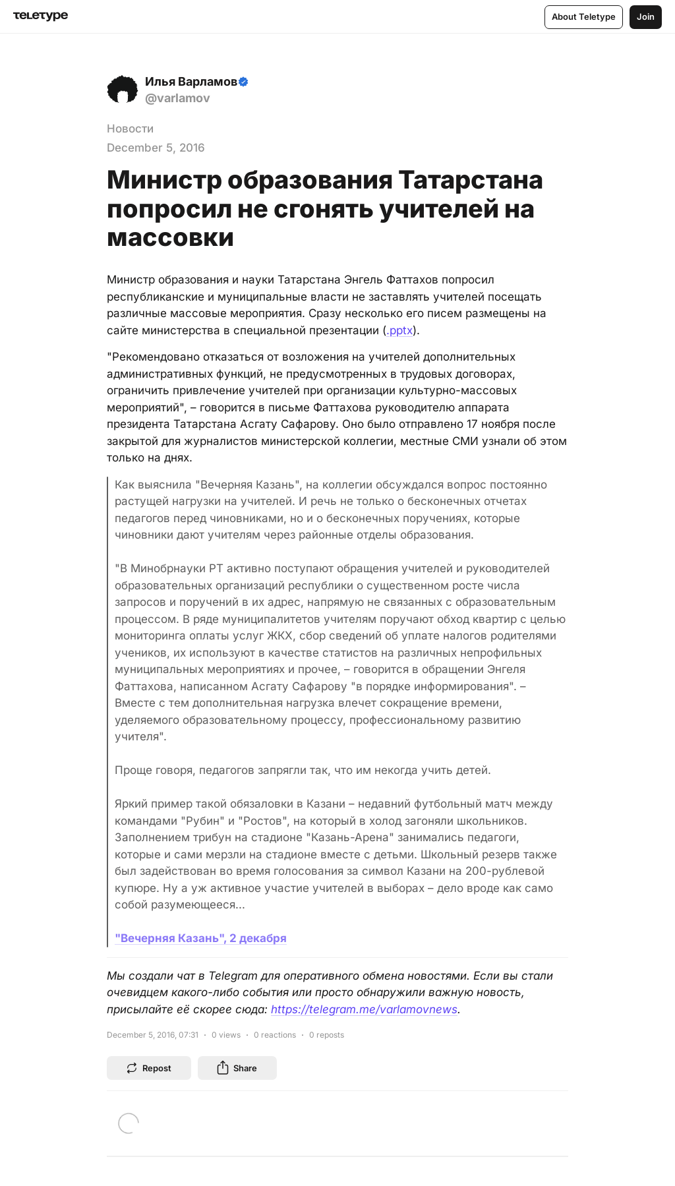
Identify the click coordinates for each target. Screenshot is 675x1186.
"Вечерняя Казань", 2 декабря (201, 938)
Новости (130, 128)
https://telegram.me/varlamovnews (364, 1009)
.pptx (399, 330)
